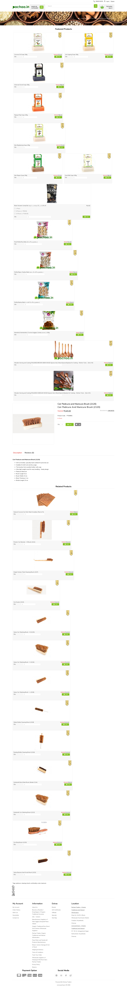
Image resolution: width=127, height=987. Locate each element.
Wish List (76, 424)
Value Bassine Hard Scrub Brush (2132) (25, 872)
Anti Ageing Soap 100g (71, 54)
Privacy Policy (36, 964)
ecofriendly (34, 883)
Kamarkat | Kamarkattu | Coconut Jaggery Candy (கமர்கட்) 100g (32, 332)
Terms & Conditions (37, 952)
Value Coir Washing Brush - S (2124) (24, 662)
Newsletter (16, 915)
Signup (112, 1)
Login (107, 1)
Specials (54, 915)
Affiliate (54, 912)
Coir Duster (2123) (19, 602)
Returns (34, 967)
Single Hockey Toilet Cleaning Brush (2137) (26, 572)
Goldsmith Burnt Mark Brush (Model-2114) (25, 782)
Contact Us (16, 918)
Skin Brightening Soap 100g (22, 145)
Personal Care (85, 18)
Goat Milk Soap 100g (71, 175)
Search (95, 6)
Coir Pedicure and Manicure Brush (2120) (102, 18)
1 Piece (17, 208)
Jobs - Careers (36, 917)
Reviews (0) (29, 453)
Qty (15, 56)
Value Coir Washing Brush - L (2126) (24, 692)
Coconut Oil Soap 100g (20, 54)
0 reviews (111, 411)
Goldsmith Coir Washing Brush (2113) (24, 812)
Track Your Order (37, 955)
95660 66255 (99, 1)
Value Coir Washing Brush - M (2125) (24, 632)
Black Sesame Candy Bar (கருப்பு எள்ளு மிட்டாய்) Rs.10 (30, 205)
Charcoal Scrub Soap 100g (21, 85)
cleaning (23, 883)
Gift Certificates (56, 910)
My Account (16, 907)
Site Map (54, 918)
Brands (54, 907)
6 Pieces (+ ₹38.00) (20, 211)
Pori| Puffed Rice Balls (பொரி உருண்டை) (25, 242)
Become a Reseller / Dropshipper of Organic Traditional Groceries (38, 912)
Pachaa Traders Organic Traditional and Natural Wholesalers (39, 935)
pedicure (18, 883)
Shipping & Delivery (37, 950)
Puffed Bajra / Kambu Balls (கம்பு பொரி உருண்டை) (28, 272)
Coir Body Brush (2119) (20, 842)
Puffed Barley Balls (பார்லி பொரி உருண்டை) (27, 302)
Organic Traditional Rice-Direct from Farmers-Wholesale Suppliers (41, 928)
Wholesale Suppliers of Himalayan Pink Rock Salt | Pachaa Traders (39, 960)
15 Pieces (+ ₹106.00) (21, 214)
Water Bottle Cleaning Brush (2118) (24, 722)
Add (59, 57)
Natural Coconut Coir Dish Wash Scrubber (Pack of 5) (29, 512)
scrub (38, 883)
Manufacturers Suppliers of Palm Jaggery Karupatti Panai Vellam (40, 922)
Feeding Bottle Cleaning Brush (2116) (24, 752)
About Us (34, 907)
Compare (79, 424)
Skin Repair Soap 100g (20, 175)
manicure (43, 883)
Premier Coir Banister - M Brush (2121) (24, 542)
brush (28, 883)
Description (17, 453)
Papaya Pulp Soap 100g (21, 115)
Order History (16, 910)
